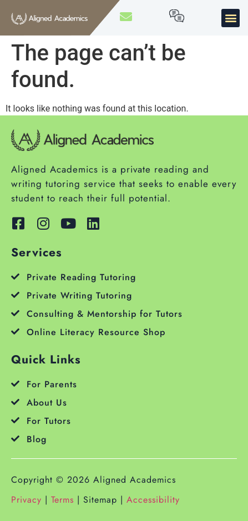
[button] (230, 18)
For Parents (52, 384)
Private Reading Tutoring (81, 277)
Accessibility (153, 499)
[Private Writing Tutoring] (15, 295)
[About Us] (15, 402)
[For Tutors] (15, 420)
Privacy (26, 499)
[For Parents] (15, 384)
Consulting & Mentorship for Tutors (105, 313)
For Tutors (49, 420)
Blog (37, 439)
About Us (47, 402)
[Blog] (15, 438)
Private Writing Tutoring (79, 295)
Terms (62, 499)
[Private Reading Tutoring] (15, 276)
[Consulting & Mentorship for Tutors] (15, 313)
